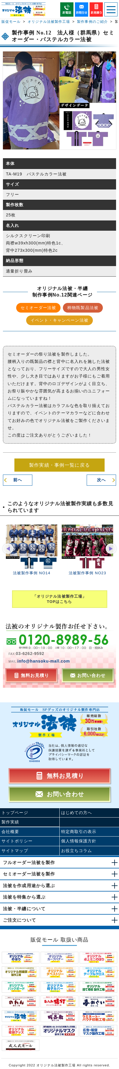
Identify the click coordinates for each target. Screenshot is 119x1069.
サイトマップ (14, 850)
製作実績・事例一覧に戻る (59, 465)
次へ (101, 479)
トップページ (14, 812)
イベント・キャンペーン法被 (59, 320)
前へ (17, 479)
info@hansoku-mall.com (43, 661)
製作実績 (10, 822)
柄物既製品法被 (82, 307)
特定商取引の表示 (79, 831)
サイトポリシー (17, 841)
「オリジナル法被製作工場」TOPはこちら (59, 599)
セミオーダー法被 (38, 307)
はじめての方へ (76, 812)
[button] (8, 549)
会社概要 (10, 831)
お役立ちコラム (76, 850)
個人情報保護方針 (79, 841)
